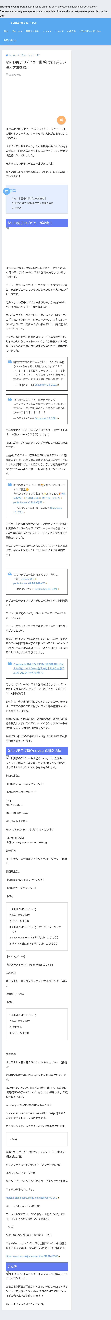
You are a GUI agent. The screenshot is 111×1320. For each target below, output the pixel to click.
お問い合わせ (10, 40)
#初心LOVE (33, 497)
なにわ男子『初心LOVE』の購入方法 (33, 203)
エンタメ (47, 31)
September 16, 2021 (47, 384)
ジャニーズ (17, 31)
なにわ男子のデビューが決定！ (29, 198)
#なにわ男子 (29, 578)
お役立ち (71, 31)
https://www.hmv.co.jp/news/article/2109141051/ (33, 1255)
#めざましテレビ (52, 497)
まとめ (17, 208)
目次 (6, 31)
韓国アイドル (32, 31)
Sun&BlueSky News (23, 22)
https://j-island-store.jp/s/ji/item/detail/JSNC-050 (33, 1196)
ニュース (59, 31)
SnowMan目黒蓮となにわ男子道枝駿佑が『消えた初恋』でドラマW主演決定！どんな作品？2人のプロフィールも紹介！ (39, 667)
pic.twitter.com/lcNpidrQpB (29, 502)
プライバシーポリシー (90, 31)
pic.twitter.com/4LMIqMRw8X (30, 582)
